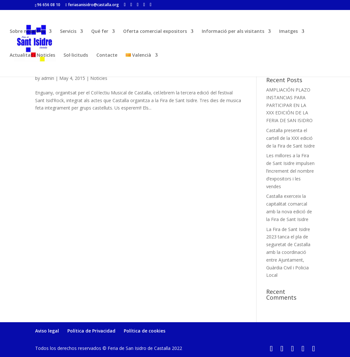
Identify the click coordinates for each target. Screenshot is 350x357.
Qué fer (99, 31)
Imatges (288, 31)
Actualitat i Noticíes (32, 55)
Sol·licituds (75, 55)
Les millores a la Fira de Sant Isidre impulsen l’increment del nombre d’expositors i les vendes (290, 170)
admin (47, 78)
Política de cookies (144, 331)
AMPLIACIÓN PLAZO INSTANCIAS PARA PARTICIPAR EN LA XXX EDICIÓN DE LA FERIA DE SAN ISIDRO (289, 105)
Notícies (98, 78)
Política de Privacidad (91, 331)
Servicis (68, 31)
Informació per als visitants (233, 31)
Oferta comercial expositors (155, 31)
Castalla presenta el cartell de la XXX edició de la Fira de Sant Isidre (290, 138)
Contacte (106, 55)
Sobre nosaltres (27, 31)
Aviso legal (47, 331)
